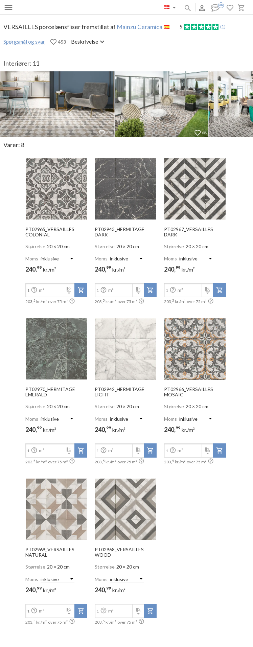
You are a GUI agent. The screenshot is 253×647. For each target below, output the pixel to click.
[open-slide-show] (56, 187)
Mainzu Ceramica (139, 26)
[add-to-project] (80, 290)
